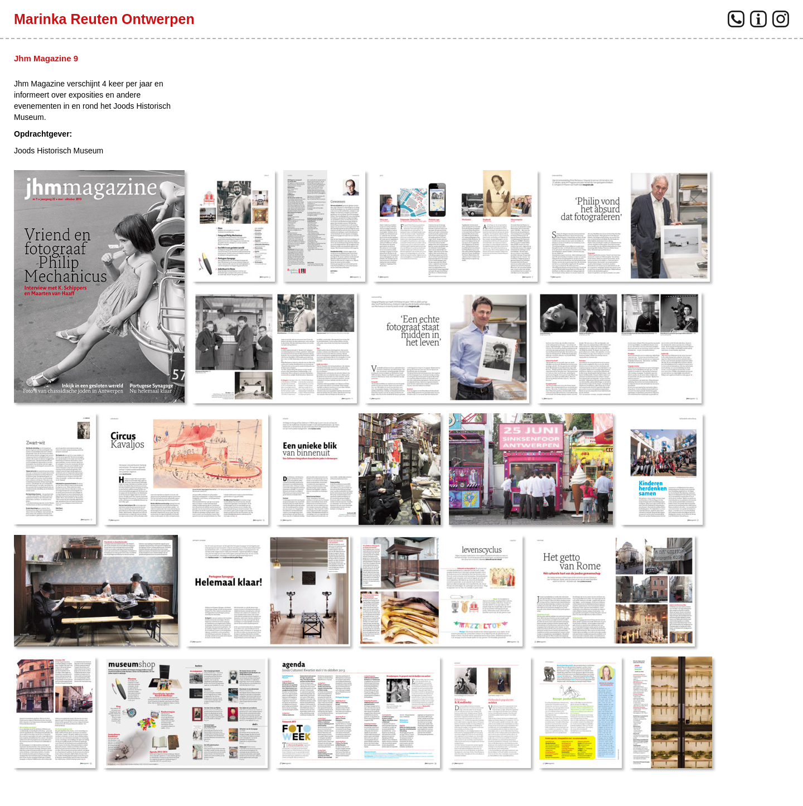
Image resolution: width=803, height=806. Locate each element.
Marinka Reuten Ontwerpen (104, 19)
